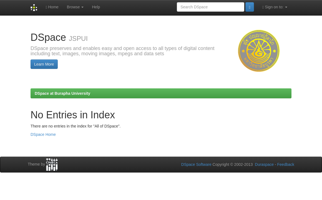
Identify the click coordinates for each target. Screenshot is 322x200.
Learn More (44, 64)
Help (96, 7)
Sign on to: (274, 7)
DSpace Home (43, 134)
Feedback (285, 164)
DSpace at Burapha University (62, 93)
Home (52, 7)
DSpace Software (196, 164)
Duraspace (264, 164)
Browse (75, 7)
